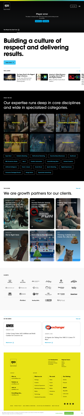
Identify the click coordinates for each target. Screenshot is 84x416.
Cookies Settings (59, 413)
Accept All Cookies (69, 413)
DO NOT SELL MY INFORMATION (44, 405)
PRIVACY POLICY (18, 405)
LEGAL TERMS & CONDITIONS (29, 405)
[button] (79, 6)
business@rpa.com (16, 378)
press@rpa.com (15, 384)
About (65, 387)
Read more (9, 342)
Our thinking (66, 376)
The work (52, 376)
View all (78, 188)
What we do (38, 376)
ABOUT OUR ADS (55, 405)
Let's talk (73, 6)
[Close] (81, 413)
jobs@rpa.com (15, 389)
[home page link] (7, 6)
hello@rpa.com (15, 395)
